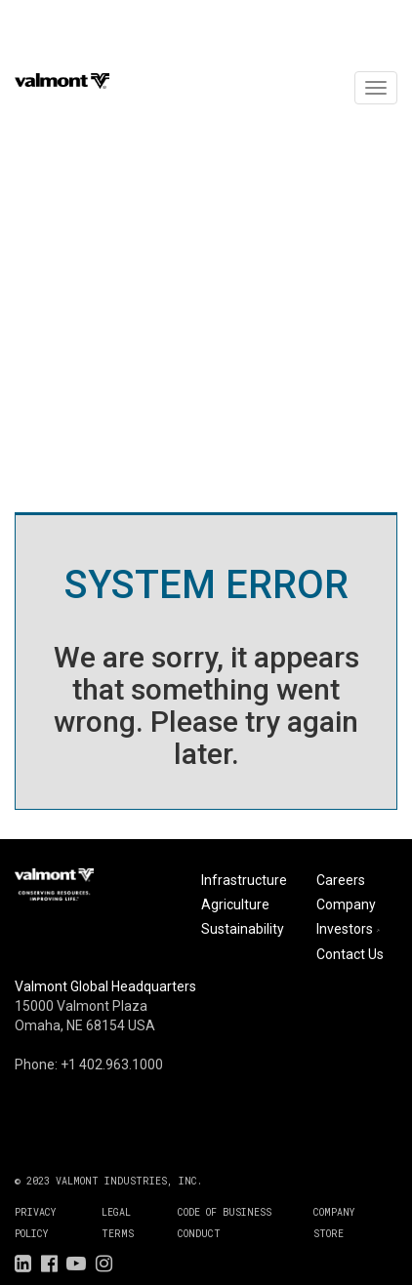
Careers (340, 880)
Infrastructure (244, 880)
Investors (350, 929)
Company (346, 904)
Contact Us (350, 954)
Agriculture (235, 904)
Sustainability (242, 929)
